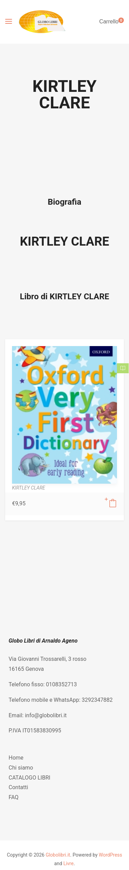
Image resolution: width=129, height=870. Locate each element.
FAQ (14, 797)
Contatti (18, 787)
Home (16, 757)
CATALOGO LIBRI (29, 777)
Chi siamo (21, 767)
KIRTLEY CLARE (64, 241)
